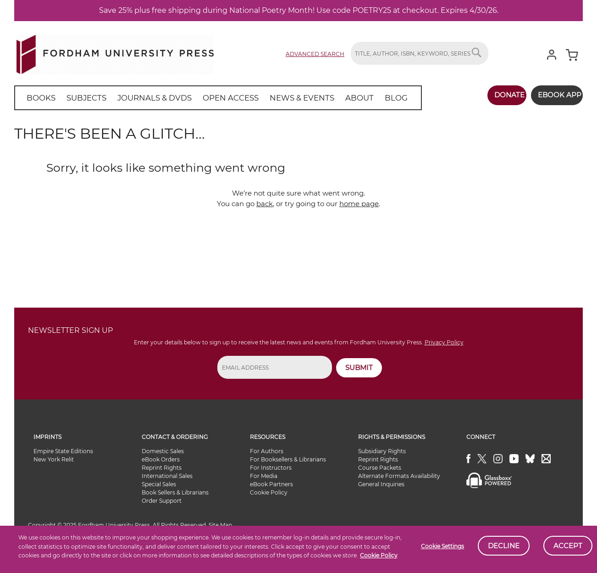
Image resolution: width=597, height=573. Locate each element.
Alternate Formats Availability (399, 475)
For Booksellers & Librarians (288, 459)
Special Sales (159, 484)
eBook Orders (161, 459)
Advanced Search (315, 54)
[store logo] (115, 52)
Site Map (220, 525)
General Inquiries (381, 484)
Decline (504, 545)
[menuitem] (39, 97)
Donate (499, 94)
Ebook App (554, 94)
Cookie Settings (442, 546)
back (264, 203)
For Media (263, 475)
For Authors (266, 451)
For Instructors (271, 467)
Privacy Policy (444, 342)
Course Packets (379, 467)
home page (359, 203)
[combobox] (419, 53)
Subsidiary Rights (382, 451)
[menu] (206, 97)
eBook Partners (271, 484)
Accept (567, 545)
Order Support (162, 500)
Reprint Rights (162, 467)
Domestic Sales (163, 451)
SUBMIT (359, 367)
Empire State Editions (63, 451)
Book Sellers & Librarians (175, 492)
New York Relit (53, 459)
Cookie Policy (379, 555)
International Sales (167, 475)
